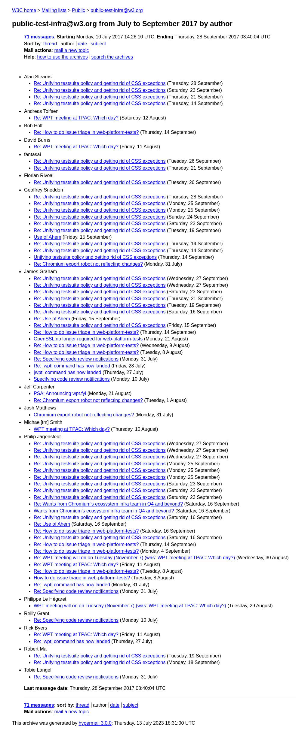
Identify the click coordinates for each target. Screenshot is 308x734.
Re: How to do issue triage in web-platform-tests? (86, 132)
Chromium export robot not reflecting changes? (84, 414)
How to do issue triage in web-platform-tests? (82, 577)
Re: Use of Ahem (52, 318)
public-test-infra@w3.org (117, 10)
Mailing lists (54, 10)
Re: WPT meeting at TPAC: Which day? (76, 117)
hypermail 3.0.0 (95, 723)
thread (50, 43)
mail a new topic (71, 50)
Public (78, 10)
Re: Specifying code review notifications (76, 358)
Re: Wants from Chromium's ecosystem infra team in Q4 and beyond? (108, 503)
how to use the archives (62, 56)
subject (98, 43)
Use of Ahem (47, 237)
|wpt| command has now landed (67, 372)
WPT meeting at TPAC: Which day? (72, 429)
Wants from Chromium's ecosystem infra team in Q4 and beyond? (104, 510)
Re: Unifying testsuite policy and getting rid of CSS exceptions (99, 83)
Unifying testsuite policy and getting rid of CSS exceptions (95, 257)
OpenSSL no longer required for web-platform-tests (88, 338)
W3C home (24, 10)
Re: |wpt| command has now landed (72, 365)
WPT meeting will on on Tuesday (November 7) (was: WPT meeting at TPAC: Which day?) (130, 605)
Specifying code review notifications (72, 379)
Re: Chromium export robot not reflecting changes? (88, 264)
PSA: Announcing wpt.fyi (60, 393)
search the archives (112, 56)
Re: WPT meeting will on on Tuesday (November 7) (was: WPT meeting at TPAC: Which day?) (134, 557)
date (82, 43)
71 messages (39, 36)
